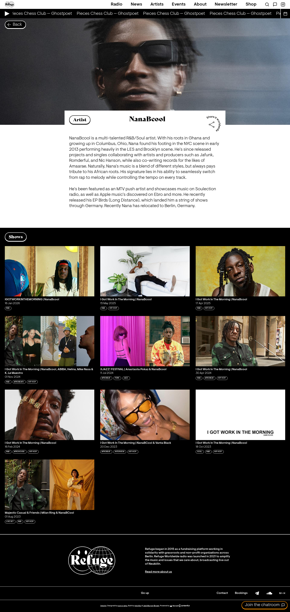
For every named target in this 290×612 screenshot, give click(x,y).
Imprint (103, 606)
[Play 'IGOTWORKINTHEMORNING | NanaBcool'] (49, 271)
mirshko (138, 606)
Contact (222, 593)
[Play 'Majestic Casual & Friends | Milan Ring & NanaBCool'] (49, 484)
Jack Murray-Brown (151, 606)
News (136, 4)
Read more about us (158, 571)
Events (179, 4)
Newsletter (226, 4)
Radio (116, 4)
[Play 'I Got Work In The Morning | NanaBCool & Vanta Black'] (145, 415)
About (200, 4)
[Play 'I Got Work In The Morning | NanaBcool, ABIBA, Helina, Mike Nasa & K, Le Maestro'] (49, 341)
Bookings (241, 593)
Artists (156, 4)
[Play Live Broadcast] (6, 13)
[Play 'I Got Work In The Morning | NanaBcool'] (145, 271)
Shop (251, 4)
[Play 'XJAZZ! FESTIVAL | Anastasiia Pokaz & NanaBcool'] (145, 341)
